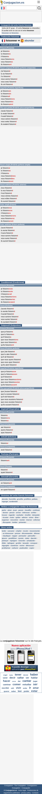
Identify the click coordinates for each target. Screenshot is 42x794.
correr (14, 681)
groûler (18, 543)
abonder (5, 499)
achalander (31, 541)
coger (5, 675)
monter (22, 520)
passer (20, 510)
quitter (18, 517)
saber (13, 691)
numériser (14, 545)
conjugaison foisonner (14, 641)
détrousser (30, 545)
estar (34, 690)
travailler (28, 510)
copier (31, 548)
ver (27, 678)
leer (20, 691)
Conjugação (26, 788)
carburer (15, 548)
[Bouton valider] (39, 8)
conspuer (33, 543)
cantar (27, 680)
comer (17, 684)
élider (4, 543)
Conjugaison (8, 785)
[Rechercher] (21, 8)
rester (12, 517)
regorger (5, 501)
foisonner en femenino (10, 33)
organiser (5, 520)
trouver (4, 515)
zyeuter (21, 538)
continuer (36, 510)
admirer (25, 517)
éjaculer (34, 538)
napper (14, 536)
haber (34, 674)
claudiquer (7, 536)
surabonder (13, 501)
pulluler (35, 499)
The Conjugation (20, 785)
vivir (18, 687)
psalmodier (24, 548)
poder (26, 691)
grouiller (20, 499)
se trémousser (8, 533)
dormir (25, 675)
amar (36, 687)
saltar (20, 677)
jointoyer (5, 541)
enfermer (36, 520)
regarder (12, 515)
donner (5, 512)
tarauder (26, 543)
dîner (37, 517)
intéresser (26, 512)
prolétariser (6, 548)
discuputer (7, 522)
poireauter (22, 536)
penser (12, 512)
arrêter (33, 512)
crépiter (19, 531)
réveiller (28, 515)
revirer (22, 545)
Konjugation (16, 788)
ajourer (4, 538)
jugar (35, 681)
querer (6, 691)
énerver (29, 520)
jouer (15, 510)
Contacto (35, 793)
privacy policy (26, 793)
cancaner (11, 531)
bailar (11, 675)
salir (12, 688)
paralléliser (13, 538)
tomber (14, 522)
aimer (10, 510)
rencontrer (14, 520)
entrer (31, 517)
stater (27, 538)
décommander (27, 533)
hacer (6, 680)
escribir (5, 688)
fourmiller (12, 499)
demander (36, 515)
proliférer (27, 499)
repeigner (13, 541)
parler (4, 510)
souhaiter (19, 515)
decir (12, 677)
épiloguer (10, 543)
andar (25, 688)
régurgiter (5, 545)
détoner (37, 533)
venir (5, 678)
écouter (6, 517)
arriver (18, 512)
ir (30, 687)
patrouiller (31, 536)
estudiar (27, 684)
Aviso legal (22, 790)
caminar (7, 684)
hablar (34, 678)
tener (18, 674)
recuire (25, 531)
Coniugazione (32, 785)
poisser (17, 533)
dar (19, 681)
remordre (21, 541)
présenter (22, 522)
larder (4, 531)
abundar (29, 40)
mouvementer (35, 531)
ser (35, 684)
